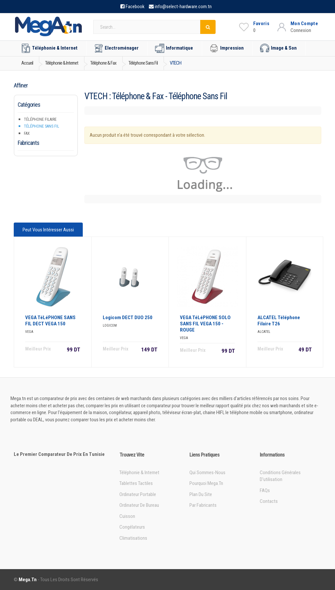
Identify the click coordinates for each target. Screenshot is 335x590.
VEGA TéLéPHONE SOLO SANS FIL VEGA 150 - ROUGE (205, 324)
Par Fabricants (203, 505)
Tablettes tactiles (136, 483)
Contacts (269, 501)
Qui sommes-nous (207, 472)
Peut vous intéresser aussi (48, 230)
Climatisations (133, 538)
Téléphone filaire (40, 119)
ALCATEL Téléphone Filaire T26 (278, 321)
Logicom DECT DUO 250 (127, 317)
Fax (27, 133)
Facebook (135, 6)
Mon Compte (304, 23)
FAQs (265, 490)
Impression (226, 48)
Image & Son (278, 48)
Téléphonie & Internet (49, 48)
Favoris (261, 23)
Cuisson (127, 516)
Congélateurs (132, 527)
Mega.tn (28, 579)
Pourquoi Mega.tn (206, 483)
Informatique (174, 48)
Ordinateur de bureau (139, 505)
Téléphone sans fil (41, 126)
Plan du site (200, 494)
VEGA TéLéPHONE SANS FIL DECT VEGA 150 (50, 321)
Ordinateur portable (137, 494)
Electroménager (116, 48)
